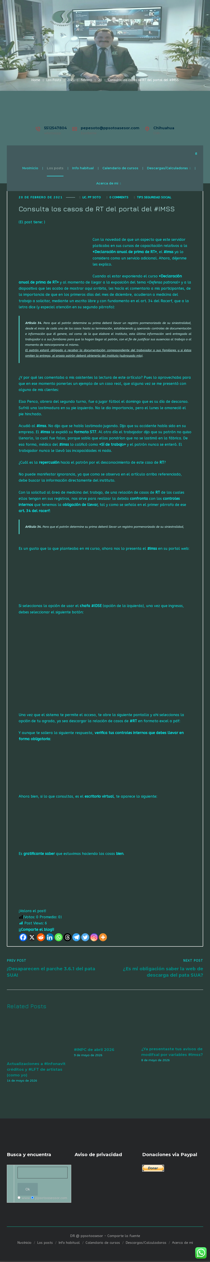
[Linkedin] (50, 938)
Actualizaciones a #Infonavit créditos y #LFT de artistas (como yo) (36, 1070)
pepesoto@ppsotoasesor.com (110, 128)
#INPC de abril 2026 (94, 1050)
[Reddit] (41, 938)
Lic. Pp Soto (91, 197)
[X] (32, 938)
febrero (86, 80)
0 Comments (118, 197)
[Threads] (67, 938)
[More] (103, 938)
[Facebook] (23, 938)
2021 (71, 80)
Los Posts (53, 80)
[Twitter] (85, 938)
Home (35, 80)
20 (100, 80)
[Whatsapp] (59, 938)
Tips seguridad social (154, 197)
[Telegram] (76, 938)
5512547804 (55, 128)
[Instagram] (94, 938)
